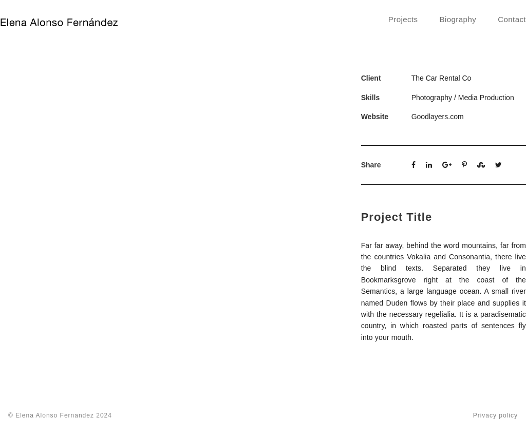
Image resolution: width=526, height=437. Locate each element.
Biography (458, 19)
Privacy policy (495, 415)
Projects (403, 19)
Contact (512, 19)
